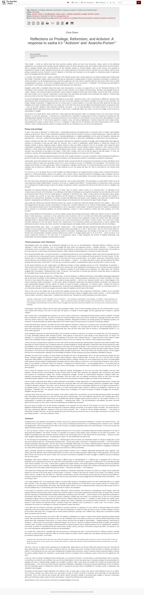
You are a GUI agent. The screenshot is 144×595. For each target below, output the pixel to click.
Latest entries (84, 592)
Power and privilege (35, 54)
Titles (66, 592)
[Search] (127, 2)
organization (77, 14)
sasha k (97, 14)
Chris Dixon (35, 12)
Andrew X (41, 14)
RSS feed (60, 592)
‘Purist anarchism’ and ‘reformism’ (39, 56)
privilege (84, 14)
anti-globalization (50, 14)
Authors (71, 592)
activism (34, 14)
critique (58, 14)
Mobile (91, 592)
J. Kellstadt (69, 14)
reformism (91, 14)
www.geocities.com (63, 16)
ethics (63, 14)
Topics (76, 592)
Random (53, 592)
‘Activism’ (32, 57)
